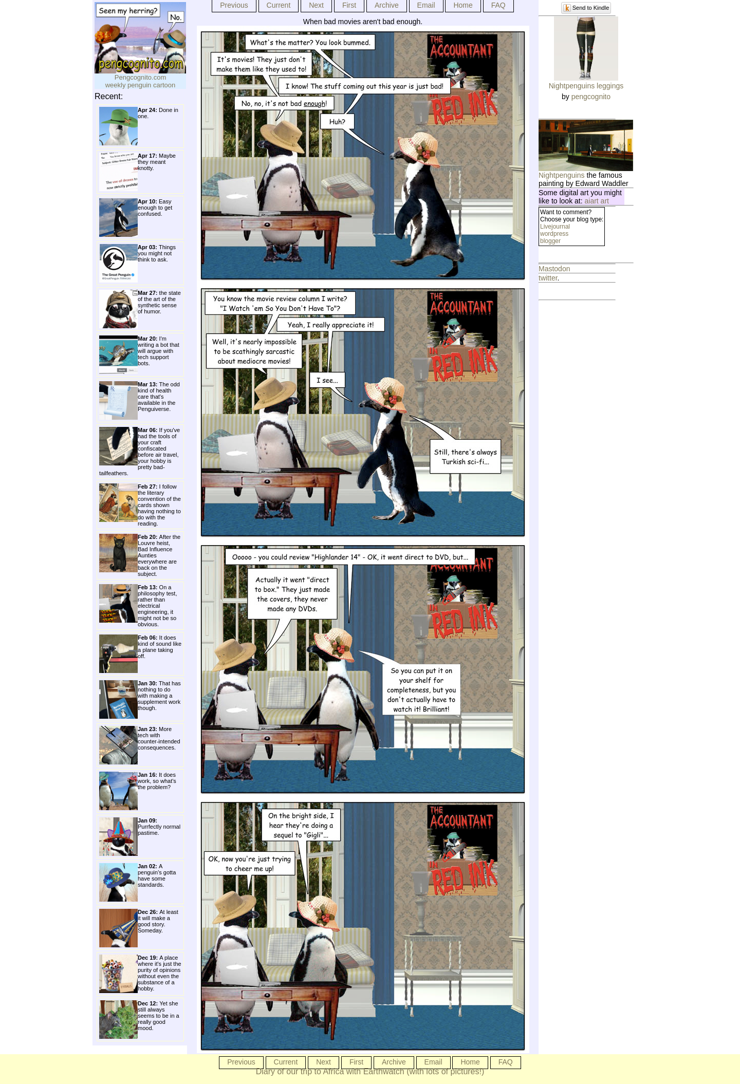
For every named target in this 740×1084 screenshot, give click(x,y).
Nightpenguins (562, 175)
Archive (387, 5)
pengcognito (590, 96)
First (349, 5)
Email (426, 5)
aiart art (597, 201)
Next (316, 5)
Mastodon (554, 269)
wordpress (554, 233)
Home (462, 5)
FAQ (498, 5)
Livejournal (555, 226)
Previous (234, 5)
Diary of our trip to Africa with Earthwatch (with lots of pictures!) (370, 1071)
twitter (548, 278)
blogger (550, 241)
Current (279, 5)
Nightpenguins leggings (586, 86)
